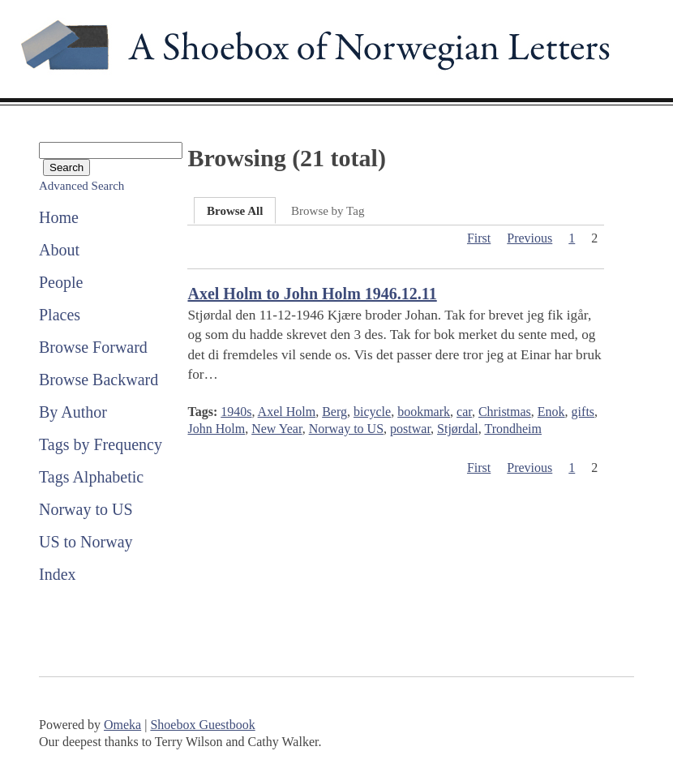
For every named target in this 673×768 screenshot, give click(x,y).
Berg (334, 411)
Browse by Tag (327, 210)
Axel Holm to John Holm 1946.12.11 (311, 293)
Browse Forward (93, 347)
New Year (276, 428)
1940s (236, 411)
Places (59, 315)
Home (59, 217)
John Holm (216, 428)
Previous (529, 238)
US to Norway (86, 542)
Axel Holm (287, 411)
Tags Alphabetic (91, 477)
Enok (551, 411)
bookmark (423, 411)
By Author (73, 412)
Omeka (122, 725)
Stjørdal (457, 428)
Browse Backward (98, 379)
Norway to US (86, 509)
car (464, 411)
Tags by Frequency (100, 444)
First (479, 238)
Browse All (235, 210)
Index (57, 574)
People (61, 282)
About (59, 250)
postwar (410, 428)
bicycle (372, 411)
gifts (583, 411)
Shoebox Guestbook (202, 725)
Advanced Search (81, 185)
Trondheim (513, 428)
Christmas (504, 411)
